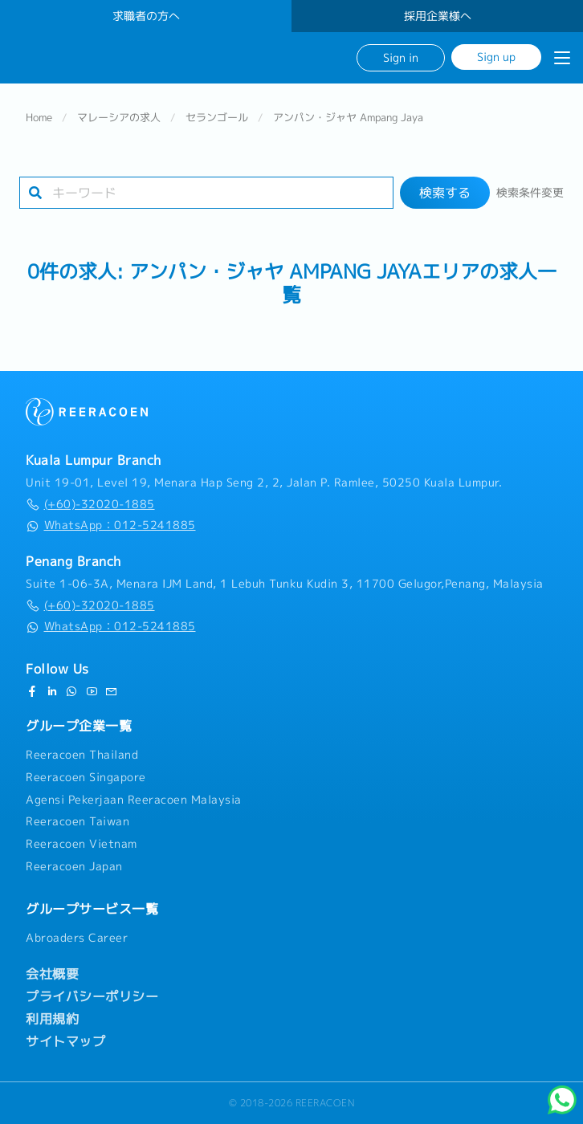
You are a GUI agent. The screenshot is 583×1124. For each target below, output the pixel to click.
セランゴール (217, 117)
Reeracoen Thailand (82, 755)
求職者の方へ (146, 16)
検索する (445, 193)
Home (39, 117)
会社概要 (52, 974)
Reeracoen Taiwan (77, 822)
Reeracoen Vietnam (81, 844)
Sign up (496, 56)
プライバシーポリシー (92, 996)
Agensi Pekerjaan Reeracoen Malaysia (134, 800)
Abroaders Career (77, 938)
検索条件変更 (530, 193)
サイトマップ (65, 1041)
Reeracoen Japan (74, 866)
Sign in (400, 57)
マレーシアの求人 (119, 117)
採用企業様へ (437, 16)
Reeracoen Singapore (86, 777)
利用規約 (52, 1019)
